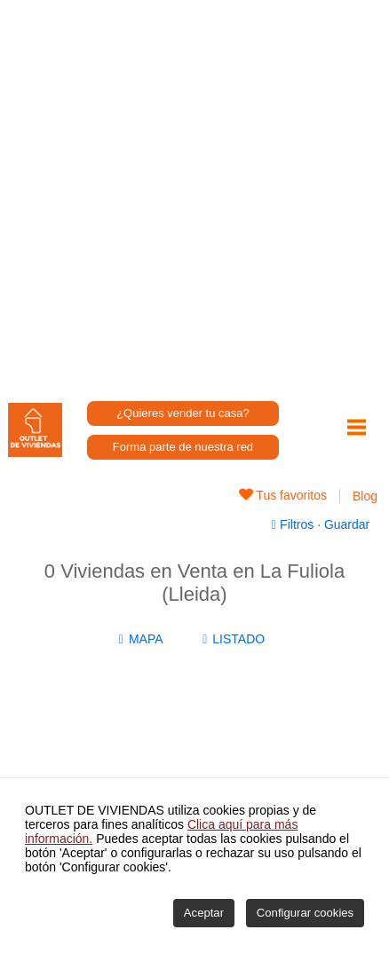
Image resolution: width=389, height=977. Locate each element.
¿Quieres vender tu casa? (183, 413)
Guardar (345, 524)
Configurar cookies (305, 912)
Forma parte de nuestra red (183, 446)
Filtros (294, 524)
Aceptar (204, 912)
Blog (365, 496)
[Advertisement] (194, 194)
